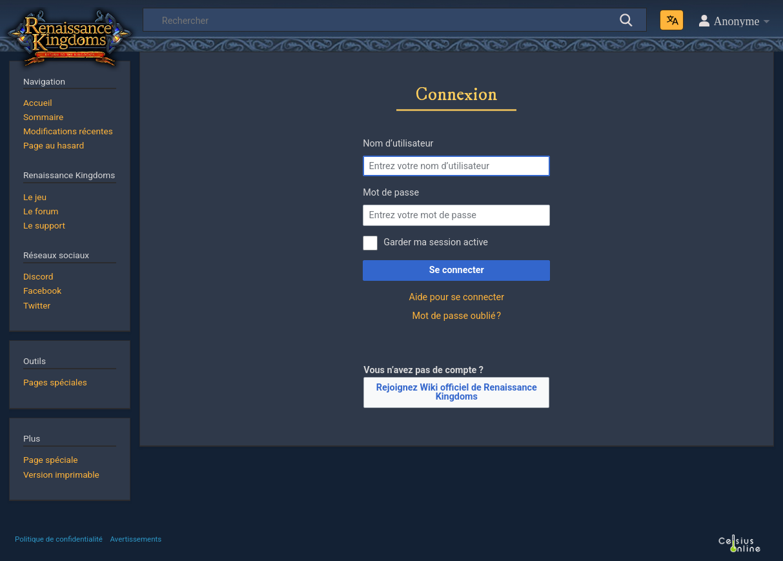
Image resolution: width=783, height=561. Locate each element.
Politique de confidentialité (59, 539)
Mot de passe (391, 192)
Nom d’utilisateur (398, 143)
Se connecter (456, 270)
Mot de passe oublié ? (456, 316)
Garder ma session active (435, 242)
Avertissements (135, 539)
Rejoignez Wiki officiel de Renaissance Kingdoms (456, 392)
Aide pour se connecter (457, 297)
